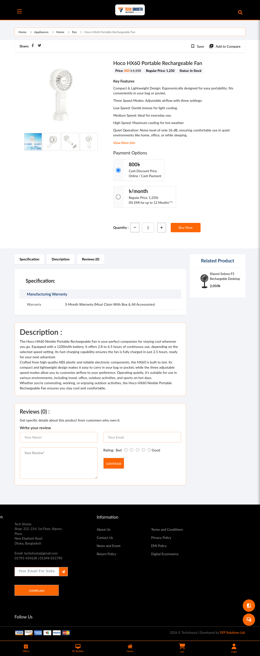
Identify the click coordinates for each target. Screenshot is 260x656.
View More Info (124, 143)
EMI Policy (159, 546)
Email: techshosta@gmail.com (38, 553)
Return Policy (107, 554)
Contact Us (106, 538)
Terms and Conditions (168, 529)
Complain (36, 591)
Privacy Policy (162, 538)
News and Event (110, 546)
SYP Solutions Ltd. (232, 633)
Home (22, 32)
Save (197, 46)
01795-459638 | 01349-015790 (41, 559)
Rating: (108, 450)
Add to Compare (225, 46)
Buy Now (185, 227)
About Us (104, 529)
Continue (113, 464)
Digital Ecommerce (166, 554)
